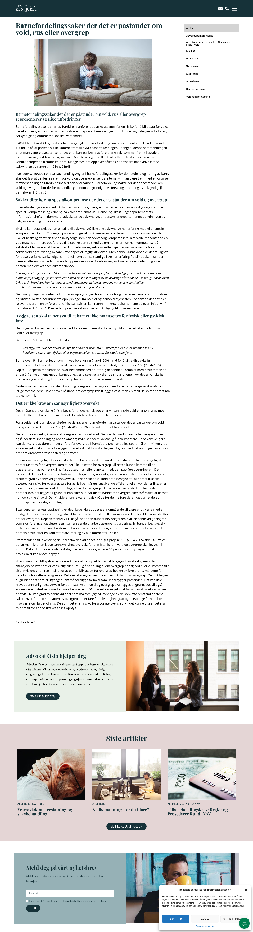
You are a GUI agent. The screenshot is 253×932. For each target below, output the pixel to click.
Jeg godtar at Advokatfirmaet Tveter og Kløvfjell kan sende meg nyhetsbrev (67, 901)
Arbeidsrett (25, 804)
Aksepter (176, 919)
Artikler (39, 804)
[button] (246, 889)
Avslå (205, 919)
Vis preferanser (234, 919)
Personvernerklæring (204, 926)
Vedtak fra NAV (190, 804)
